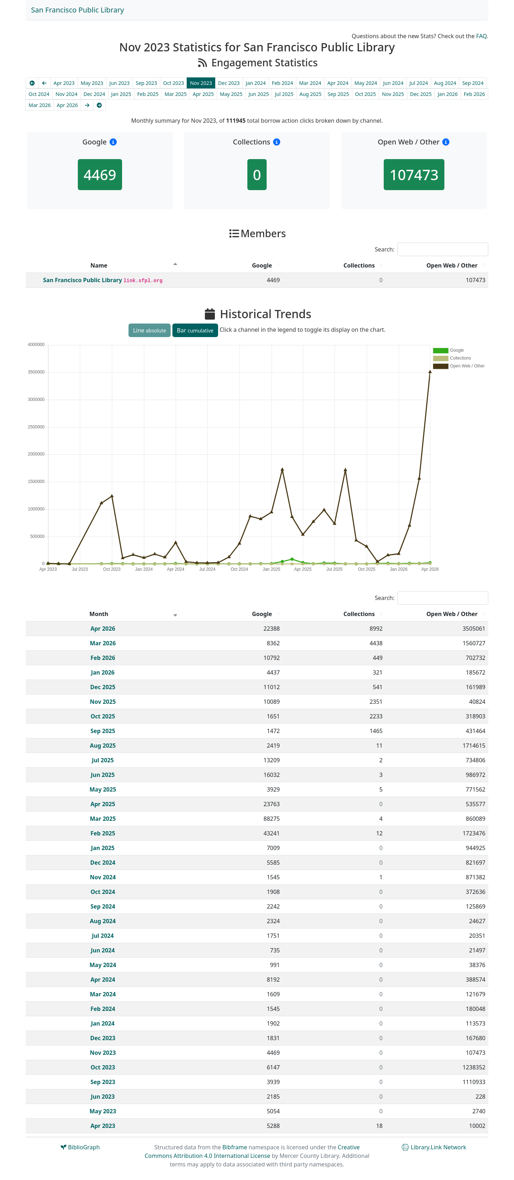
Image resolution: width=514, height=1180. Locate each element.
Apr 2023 (64, 83)
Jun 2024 (393, 83)
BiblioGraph (80, 1147)
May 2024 (365, 83)
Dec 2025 (421, 94)
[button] (113, 142)
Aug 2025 (310, 94)
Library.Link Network (434, 1147)
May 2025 (231, 94)
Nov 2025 (393, 94)
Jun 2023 (119, 83)
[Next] (87, 105)
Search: (431, 249)
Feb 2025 (147, 94)
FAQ (481, 36)
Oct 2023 (173, 83)
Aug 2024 (445, 83)
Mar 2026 (40, 105)
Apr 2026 (67, 105)
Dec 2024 (94, 94)
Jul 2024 (418, 83)
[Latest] (99, 105)
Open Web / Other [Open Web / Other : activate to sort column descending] (452, 265)
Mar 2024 (310, 83)
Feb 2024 (282, 83)
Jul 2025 (284, 94)
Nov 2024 (66, 94)
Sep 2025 (338, 94)
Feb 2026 (474, 94)
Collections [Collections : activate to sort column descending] (359, 265)
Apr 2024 (337, 83)
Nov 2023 (201, 83)
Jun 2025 (258, 94)
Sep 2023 (146, 83)
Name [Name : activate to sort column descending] (98, 265)
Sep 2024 (473, 83)
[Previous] (44, 82)
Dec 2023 (229, 83)
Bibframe (234, 1147)
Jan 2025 (121, 94)
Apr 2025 (203, 94)
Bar (195, 330)
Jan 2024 (256, 83)
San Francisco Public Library (77, 10)
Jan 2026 (448, 94)
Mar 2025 (176, 94)
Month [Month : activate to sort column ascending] (99, 614)
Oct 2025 (365, 94)
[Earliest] (32, 82)
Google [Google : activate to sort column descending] (262, 265)
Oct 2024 (39, 94)
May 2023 (92, 83)
